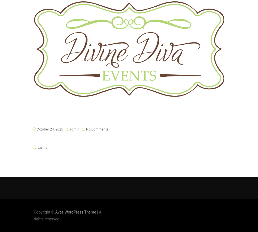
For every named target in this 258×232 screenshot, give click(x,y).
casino (42, 147)
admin (74, 129)
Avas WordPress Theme (75, 212)
